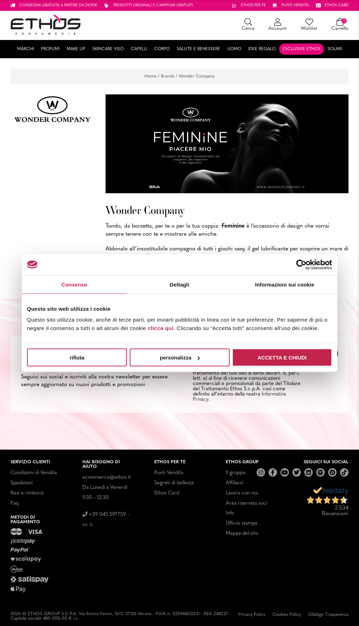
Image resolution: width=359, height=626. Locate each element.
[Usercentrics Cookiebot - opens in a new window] (301, 264)
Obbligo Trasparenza (328, 614)
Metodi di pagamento (25, 519)
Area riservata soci (246, 503)
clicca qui (160, 328)
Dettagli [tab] (179, 284)
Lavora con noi (242, 493)
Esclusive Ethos (301, 49)
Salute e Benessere (198, 49)
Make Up (76, 49)
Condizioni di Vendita (34, 473)
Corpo (162, 49)
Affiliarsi (234, 483)
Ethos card (336, 5)
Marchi (25, 49)
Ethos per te (253, 5)
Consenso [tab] (74, 284)
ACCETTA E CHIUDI (282, 358)
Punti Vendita (168, 473)
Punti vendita (295, 5)
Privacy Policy (251, 614)
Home (150, 76)
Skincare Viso (108, 49)
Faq (15, 503)
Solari (334, 49)
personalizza (180, 358)
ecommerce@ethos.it (106, 477)
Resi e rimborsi (27, 493)
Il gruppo (235, 473)
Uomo (234, 49)
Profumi (50, 49)
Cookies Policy (286, 614)
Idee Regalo (262, 49)
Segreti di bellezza (174, 483)
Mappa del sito (242, 533)
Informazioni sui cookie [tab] (284, 284)
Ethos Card (166, 493)
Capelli (139, 49)
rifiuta (77, 358)
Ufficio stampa (241, 523)
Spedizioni (22, 483)
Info (230, 513)
